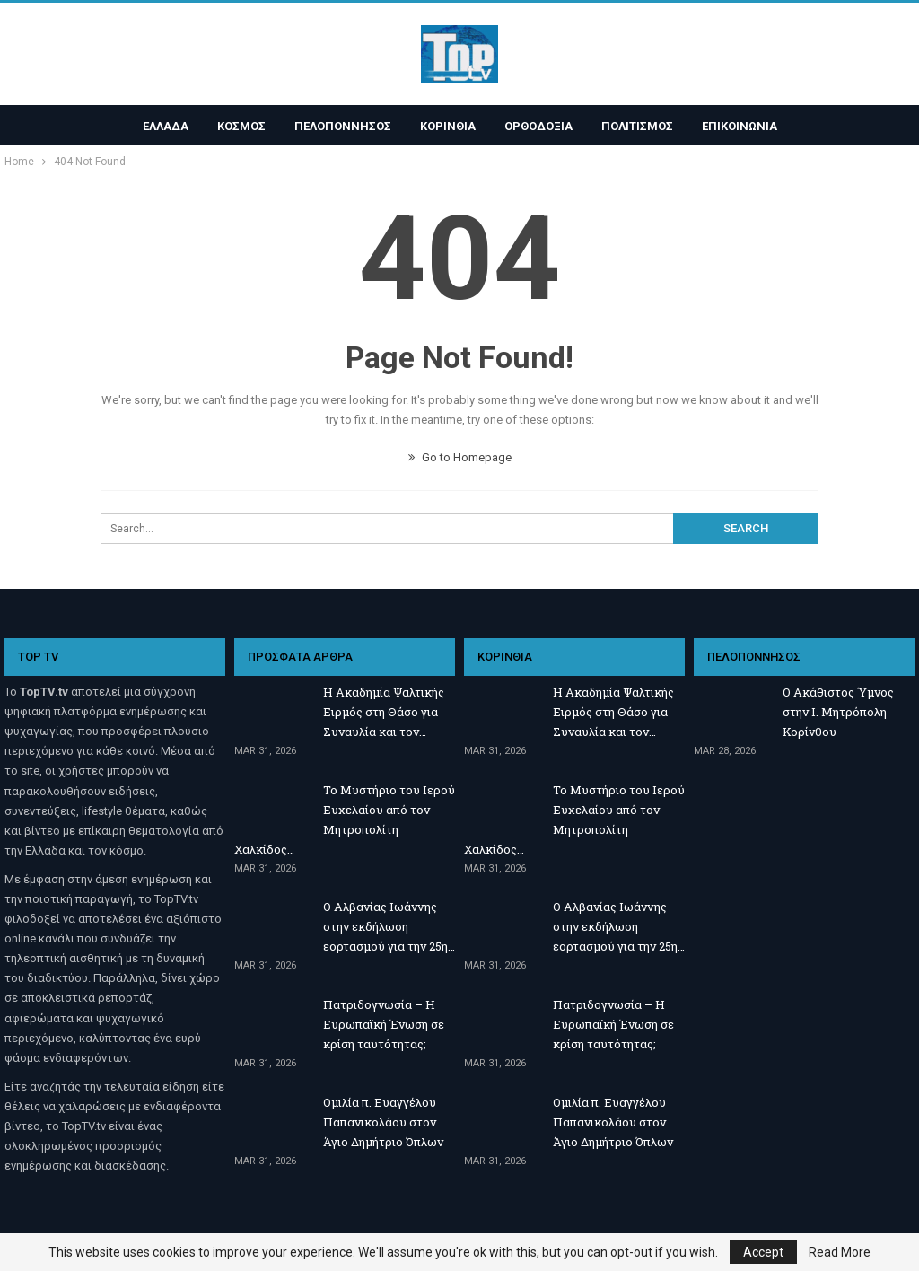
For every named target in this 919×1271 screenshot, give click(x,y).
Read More (840, 1252)
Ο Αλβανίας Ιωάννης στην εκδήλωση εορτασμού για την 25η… (389, 926)
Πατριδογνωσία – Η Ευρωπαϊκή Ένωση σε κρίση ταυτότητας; (383, 1024)
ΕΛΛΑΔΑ (157, 126)
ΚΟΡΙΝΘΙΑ (448, 126)
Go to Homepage (460, 457)
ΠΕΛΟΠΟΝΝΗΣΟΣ (340, 126)
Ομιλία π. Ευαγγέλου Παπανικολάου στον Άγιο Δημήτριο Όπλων (383, 1122)
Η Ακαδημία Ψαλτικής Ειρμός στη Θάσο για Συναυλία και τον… (383, 712)
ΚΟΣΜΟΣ (236, 126)
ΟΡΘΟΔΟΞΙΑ (541, 126)
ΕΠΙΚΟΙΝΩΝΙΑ (747, 126)
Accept (763, 1252)
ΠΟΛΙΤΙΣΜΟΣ (642, 126)
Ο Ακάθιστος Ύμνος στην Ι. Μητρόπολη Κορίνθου (838, 712)
